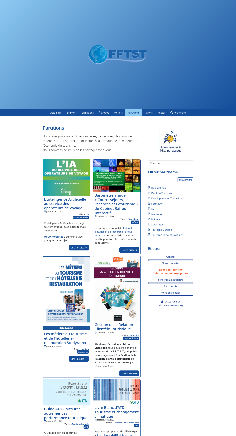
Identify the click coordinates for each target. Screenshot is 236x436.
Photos (162, 112)
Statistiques (133, 219)
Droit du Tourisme (161, 193)
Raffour (135, 222)
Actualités (56, 112)
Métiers (118, 112)
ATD (86, 427)
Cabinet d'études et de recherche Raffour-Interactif (114, 231)
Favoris (148, 112)
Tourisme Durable (80, 424)
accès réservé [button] (171, 303)
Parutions (133, 112)
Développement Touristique (167, 198)
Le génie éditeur (131, 338)
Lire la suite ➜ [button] (79, 247)
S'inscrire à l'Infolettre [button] (170, 279)
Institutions (157, 214)
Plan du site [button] (170, 286)
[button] (170, 271)
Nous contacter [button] (171, 263)
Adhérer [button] (170, 256)
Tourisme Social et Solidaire (126, 422)
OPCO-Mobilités (80, 217)
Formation (134, 335)
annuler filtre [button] (185, 179)
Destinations (158, 188)
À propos (104, 112)
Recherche (178, 112)
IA (88, 214)
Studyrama (83, 352)
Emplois (71, 112)
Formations (87, 112)
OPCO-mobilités (53, 236)
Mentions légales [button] (171, 292)
